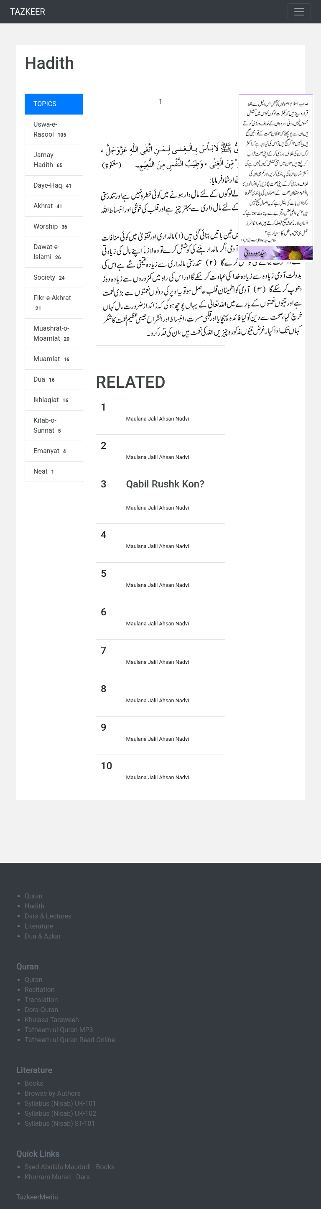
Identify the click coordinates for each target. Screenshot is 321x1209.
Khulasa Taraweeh (52, 1020)
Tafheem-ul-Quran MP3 (59, 1030)
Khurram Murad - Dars (57, 1177)
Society (50, 277)
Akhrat (48, 206)
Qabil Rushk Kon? (165, 484)
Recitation (40, 990)
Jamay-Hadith (48, 160)
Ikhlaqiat (51, 400)
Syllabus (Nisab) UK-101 (60, 1103)
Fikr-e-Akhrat (52, 303)
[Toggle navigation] (299, 11)
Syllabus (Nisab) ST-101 (60, 1123)
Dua (44, 379)
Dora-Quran (41, 1010)
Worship (51, 226)
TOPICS (44, 104)
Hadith (34, 906)
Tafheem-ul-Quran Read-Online (70, 1040)
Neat (44, 471)
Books (34, 1083)
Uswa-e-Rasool (50, 129)
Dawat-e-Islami (48, 252)
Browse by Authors (53, 1093)
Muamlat (52, 359)
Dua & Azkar (43, 936)
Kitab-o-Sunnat (48, 425)
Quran (33, 896)
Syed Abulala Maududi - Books (70, 1167)
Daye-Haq (53, 185)
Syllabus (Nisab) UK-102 (60, 1113)
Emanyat (50, 451)
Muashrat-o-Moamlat (52, 333)
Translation (41, 1000)
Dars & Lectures (48, 916)
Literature (39, 926)
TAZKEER (27, 12)
